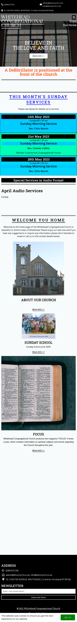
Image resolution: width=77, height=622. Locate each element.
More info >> (38, 309)
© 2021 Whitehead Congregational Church (38, 608)
